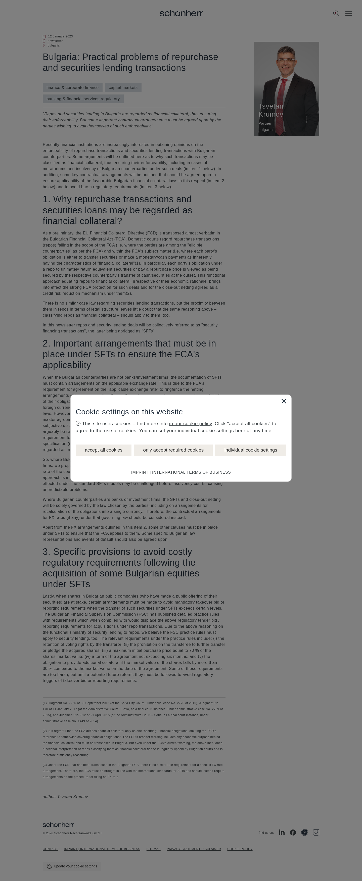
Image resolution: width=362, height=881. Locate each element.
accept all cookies (103, 450)
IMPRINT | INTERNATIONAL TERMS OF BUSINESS (181, 472)
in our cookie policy (190, 423)
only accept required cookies (173, 450)
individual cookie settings (250, 450)
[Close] (284, 401)
